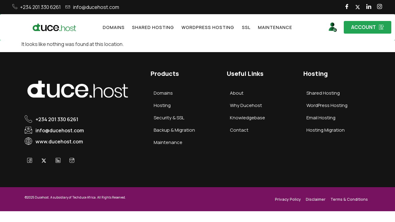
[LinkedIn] (365, 7)
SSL (242, 27)
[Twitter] (352, 7)
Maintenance (268, 27)
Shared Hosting (157, 27)
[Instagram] (378, 7)
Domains (120, 27)
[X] (47, 161)
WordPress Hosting (207, 27)
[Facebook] (339, 7)
